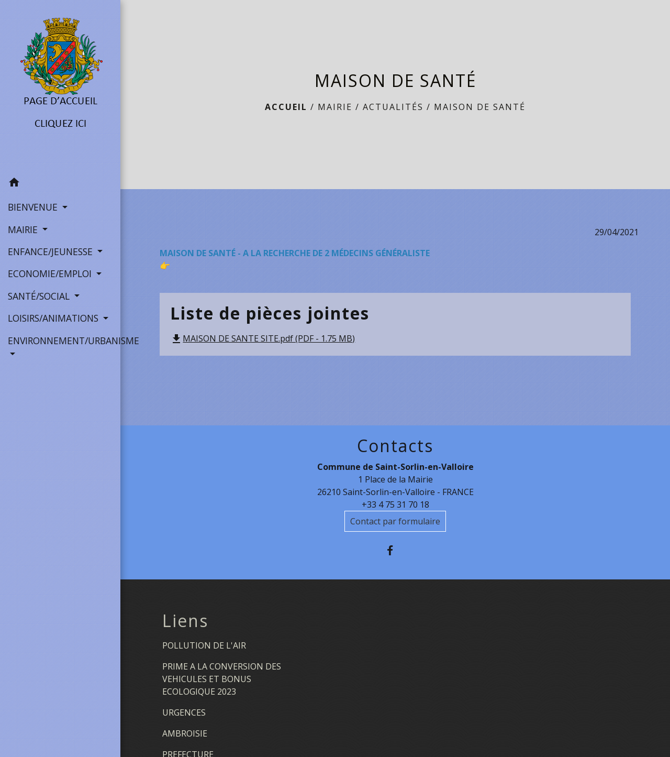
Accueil (286, 107)
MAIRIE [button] (24, 229)
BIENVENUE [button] (34, 207)
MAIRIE (335, 107)
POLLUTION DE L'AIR (204, 645)
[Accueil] (60, 86)
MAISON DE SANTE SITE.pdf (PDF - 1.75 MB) (262, 338)
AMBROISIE (184, 733)
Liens (185, 621)
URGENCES (184, 712)
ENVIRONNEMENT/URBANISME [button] (60, 340)
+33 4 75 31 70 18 (395, 504)
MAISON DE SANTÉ (480, 107)
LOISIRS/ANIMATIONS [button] (54, 318)
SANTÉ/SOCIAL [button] (40, 296)
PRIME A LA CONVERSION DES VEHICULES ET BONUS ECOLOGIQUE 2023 (221, 679)
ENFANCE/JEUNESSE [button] (51, 251)
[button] (60, 184)
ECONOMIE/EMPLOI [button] (51, 273)
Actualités (393, 107)
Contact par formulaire (395, 521)
